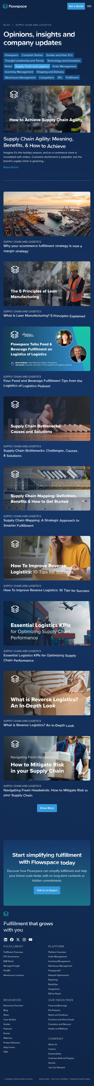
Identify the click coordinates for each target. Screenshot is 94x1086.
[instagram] (24, 939)
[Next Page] (47, 808)
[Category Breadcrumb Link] (33, 25)
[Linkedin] (5, 939)
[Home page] (15, 6)
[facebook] (12, 939)
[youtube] (30, 939)
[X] (18, 939)
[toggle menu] (89, 6)
